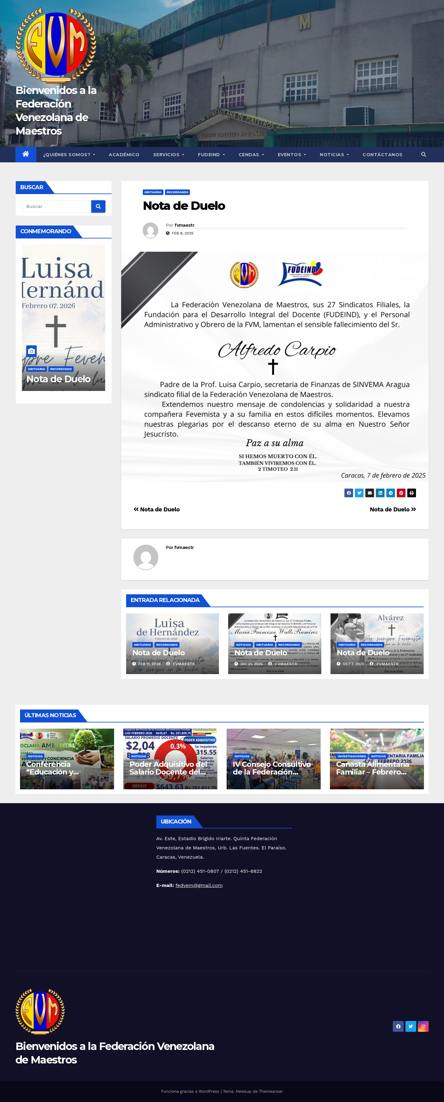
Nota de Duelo (59, 379)
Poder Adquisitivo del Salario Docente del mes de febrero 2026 (168, 772)
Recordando (61, 369)
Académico (124, 154)
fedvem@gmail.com (199, 885)
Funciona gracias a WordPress (190, 1091)
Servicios (169, 154)
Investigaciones (352, 756)
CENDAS (251, 154)
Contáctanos (383, 154)
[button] (423, 154)
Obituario (36, 369)
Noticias (334, 154)
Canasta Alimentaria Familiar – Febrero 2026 (372, 772)
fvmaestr (184, 225)
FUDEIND (211, 154)
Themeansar (271, 1091)
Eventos (292, 154)
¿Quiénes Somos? (69, 154)
